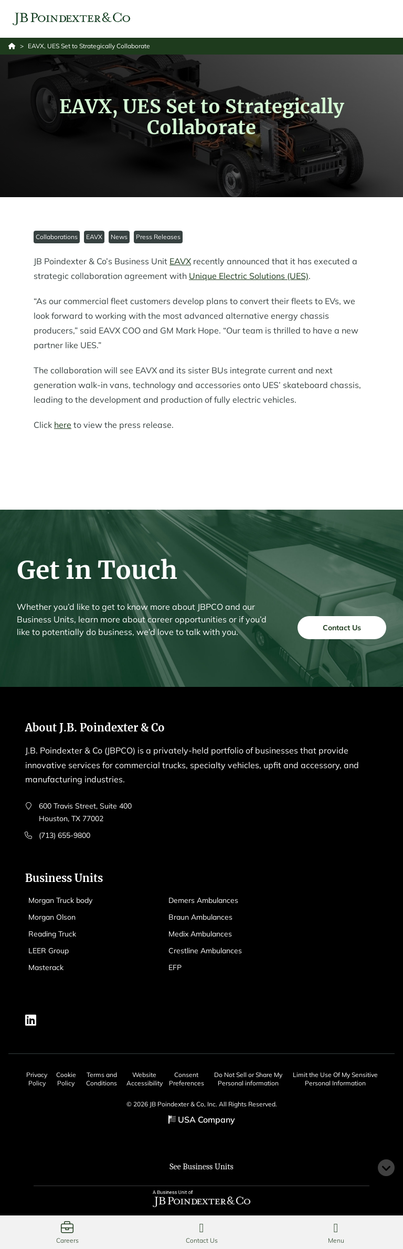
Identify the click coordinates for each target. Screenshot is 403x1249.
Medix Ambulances (200, 934)
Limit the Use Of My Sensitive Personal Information (335, 1079)
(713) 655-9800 (64, 835)
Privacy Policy (36, 1079)
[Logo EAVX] (71, 19)
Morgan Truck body (60, 900)
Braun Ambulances (200, 917)
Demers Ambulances (203, 900)
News (119, 237)
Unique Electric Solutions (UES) (249, 276)
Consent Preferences (186, 1079)
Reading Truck (52, 934)
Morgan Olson (52, 917)
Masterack (45, 967)
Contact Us (342, 632)
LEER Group (48, 950)
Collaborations (57, 237)
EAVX (94, 237)
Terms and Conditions (101, 1079)
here (62, 424)
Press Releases (158, 237)
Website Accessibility (144, 1079)
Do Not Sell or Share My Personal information (248, 1079)
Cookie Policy (66, 1079)
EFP (175, 967)
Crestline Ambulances (205, 950)
